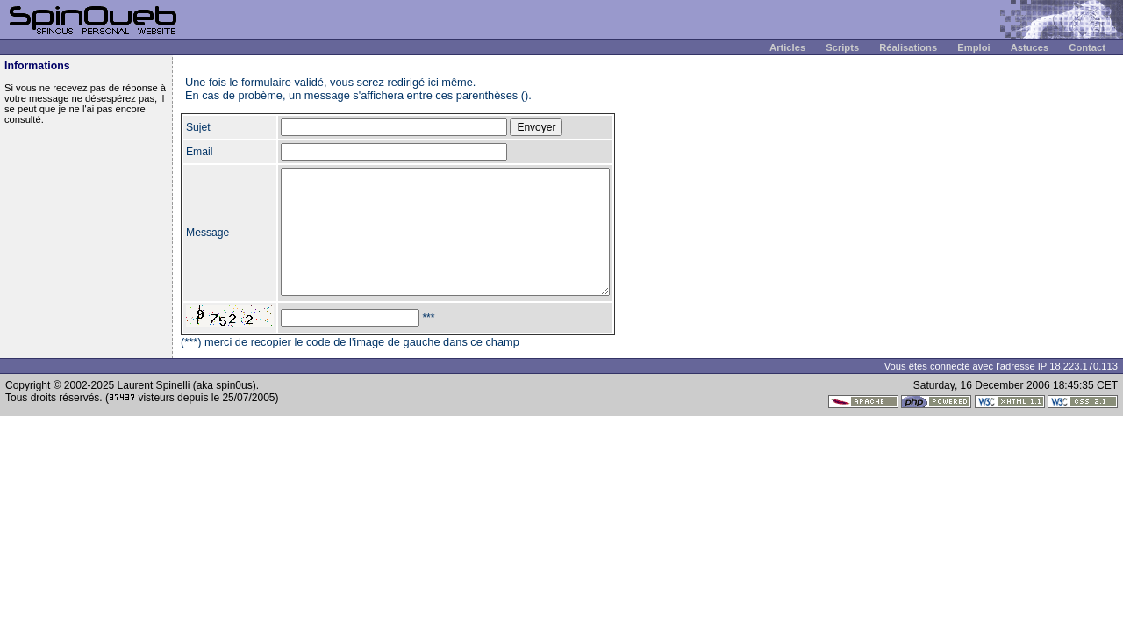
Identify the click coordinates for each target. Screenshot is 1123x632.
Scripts (842, 47)
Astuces (1030, 47)
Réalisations (908, 47)
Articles (787, 47)
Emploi (973, 47)
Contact (1087, 47)
